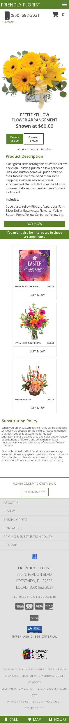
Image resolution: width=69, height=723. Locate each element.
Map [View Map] (34, 719)
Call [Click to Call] (11, 719)
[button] (58, 16)
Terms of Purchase (45, 701)
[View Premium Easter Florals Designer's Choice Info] (34, 265)
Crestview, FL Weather (17, 688)
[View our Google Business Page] (35, 558)
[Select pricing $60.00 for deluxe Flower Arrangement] (14, 139)
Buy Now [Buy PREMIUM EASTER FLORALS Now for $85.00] (37, 295)
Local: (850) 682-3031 (34, 587)
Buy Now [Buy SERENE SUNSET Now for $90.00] (37, 408)
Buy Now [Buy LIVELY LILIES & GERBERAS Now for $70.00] (37, 351)
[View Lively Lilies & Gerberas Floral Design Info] (34, 322)
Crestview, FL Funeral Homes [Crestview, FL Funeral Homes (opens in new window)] (23, 669)
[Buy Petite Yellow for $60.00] (34, 224)
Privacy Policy (18, 701)
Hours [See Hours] (58, 719)
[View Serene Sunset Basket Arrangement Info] (34, 378)
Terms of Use (34, 708)
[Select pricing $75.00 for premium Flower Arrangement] (33, 139)
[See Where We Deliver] (35, 492)
